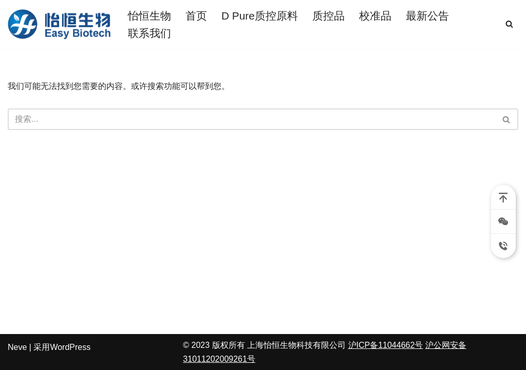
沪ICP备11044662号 (385, 345)
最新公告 (427, 16)
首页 (196, 16)
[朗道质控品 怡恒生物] (59, 24)
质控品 (328, 16)
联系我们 (149, 33)
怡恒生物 (149, 16)
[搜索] (509, 24)
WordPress (70, 347)
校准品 (375, 16)
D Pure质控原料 (259, 16)
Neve (17, 347)
